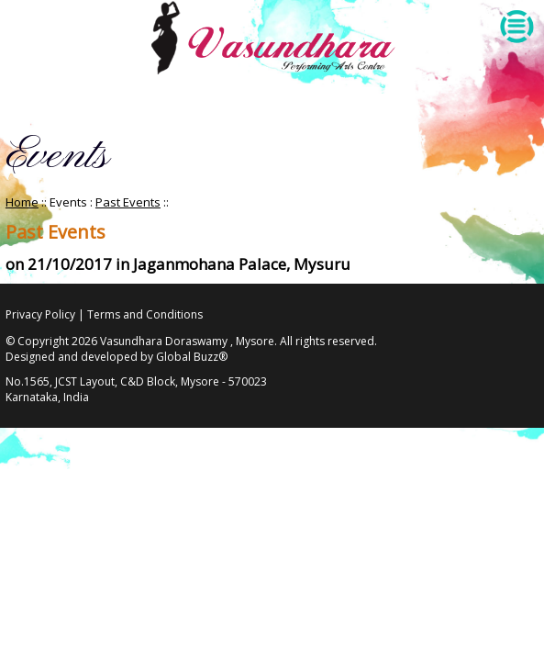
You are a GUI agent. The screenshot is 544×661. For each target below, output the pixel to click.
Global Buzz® (192, 356)
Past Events (128, 202)
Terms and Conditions (145, 314)
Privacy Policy (40, 314)
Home (22, 202)
